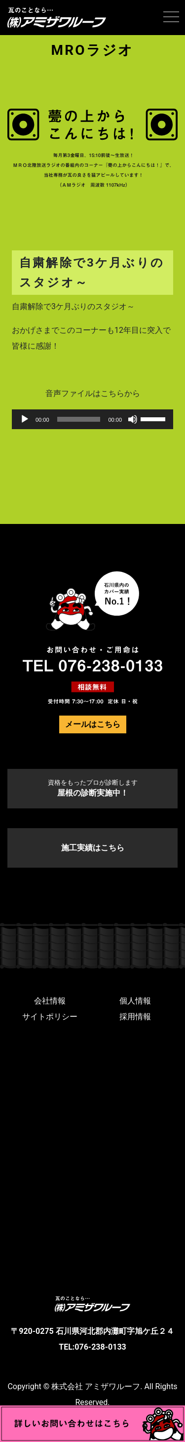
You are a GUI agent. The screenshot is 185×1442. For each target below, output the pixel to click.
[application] (92, 419)
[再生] (25, 419)
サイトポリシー (49, 1016)
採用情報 (135, 1016)
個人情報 (135, 1000)
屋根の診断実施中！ (93, 788)
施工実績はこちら (92, 847)
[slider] (79, 419)
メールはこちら (92, 724)
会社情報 (50, 1000)
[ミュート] (133, 419)
